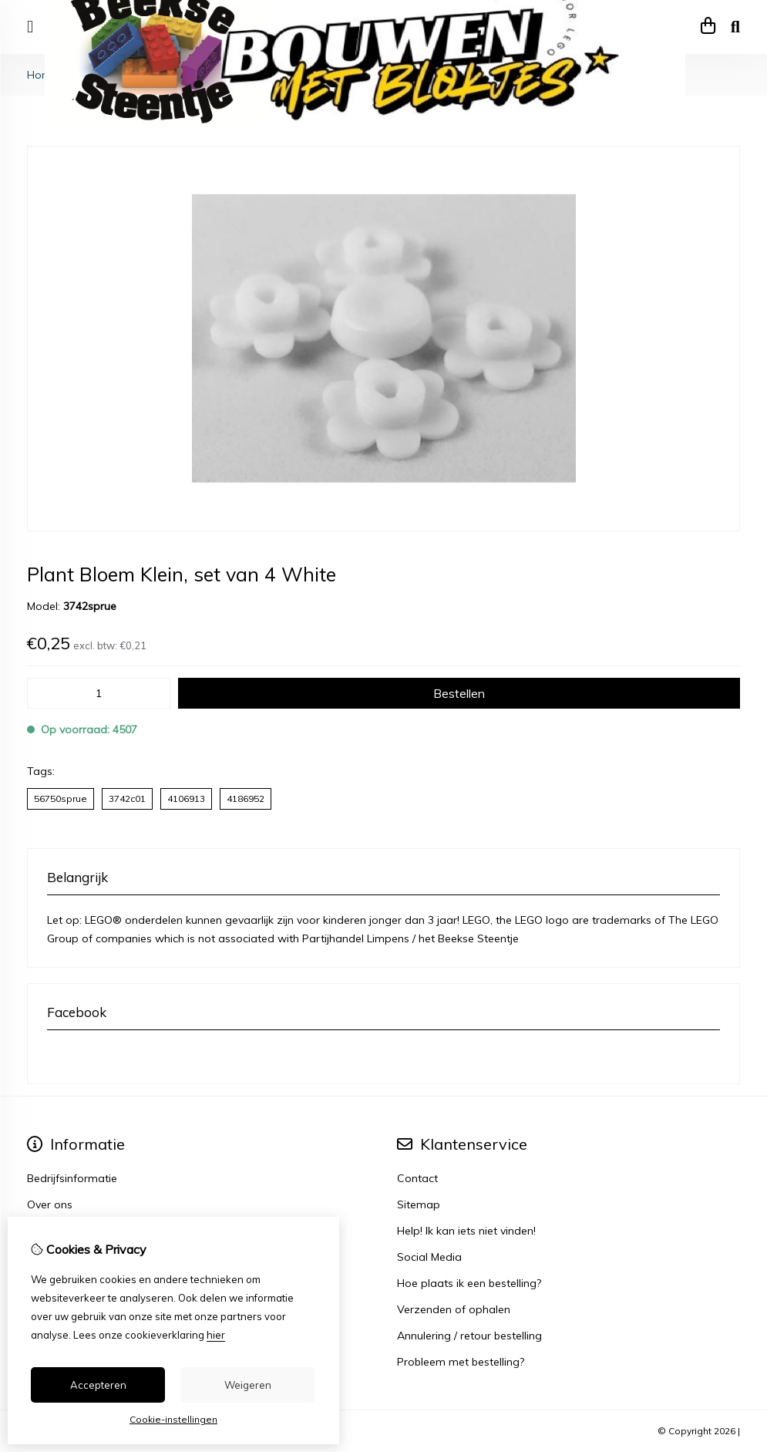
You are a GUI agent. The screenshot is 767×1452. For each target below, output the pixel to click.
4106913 (186, 798)
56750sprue (60, 798)
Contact (417, 1178)
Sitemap (418, 1204)
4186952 (245, 798)
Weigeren (247, 1385)
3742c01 (127, 798)
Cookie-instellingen (173, 1419)
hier (216, 1335)
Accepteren (98, 1385)
